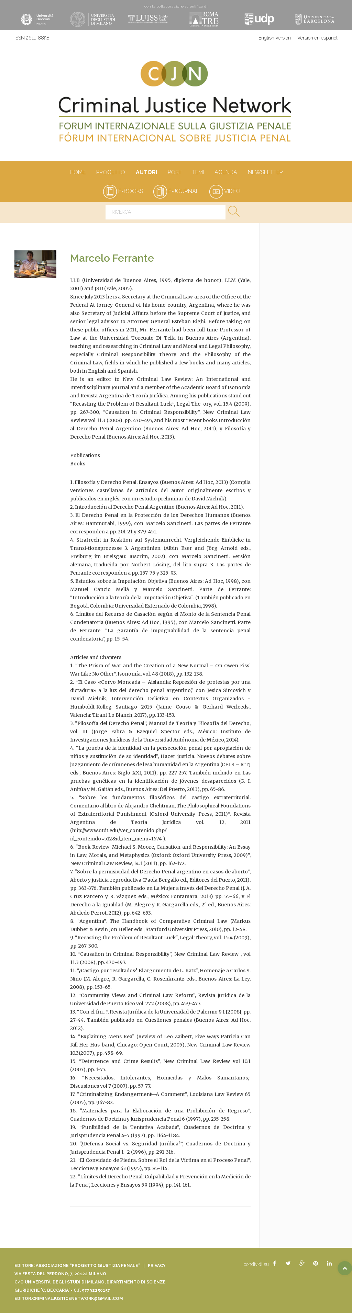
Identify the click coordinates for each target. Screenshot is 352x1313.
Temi (198, 173)
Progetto (110, 173)
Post (174, 173)
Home (77, 173)
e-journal (176, 191)
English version (274, 38)
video (224, 191)
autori (146, 173)
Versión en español (317, 38)
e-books (123, 191)
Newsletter (265, 173)
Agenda (225, 173)
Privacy (157, 1265)
